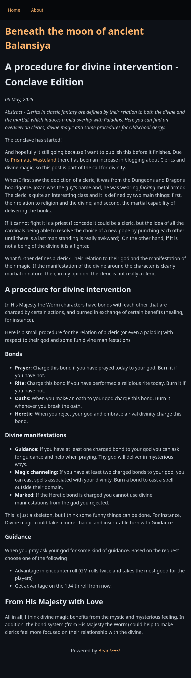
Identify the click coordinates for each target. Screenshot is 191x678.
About (37, 10)
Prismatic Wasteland (33, 159)
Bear (109, 650)
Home (14, 10)
